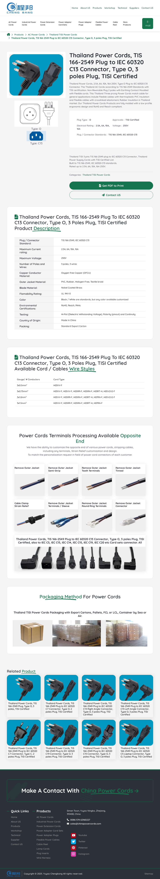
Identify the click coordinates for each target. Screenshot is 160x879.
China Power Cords (110, 790)
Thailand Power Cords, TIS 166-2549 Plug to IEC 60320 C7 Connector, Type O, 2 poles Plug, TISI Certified (60, 707)
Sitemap (149, 873)
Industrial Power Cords (29, 23)
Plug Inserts (43, 853)
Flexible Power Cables (102, 23)
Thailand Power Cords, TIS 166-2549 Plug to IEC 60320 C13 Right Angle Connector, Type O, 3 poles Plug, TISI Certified (98, 709)
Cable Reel (115, 23)
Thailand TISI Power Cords (63, 34)
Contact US (147, 8)
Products (97, 8)
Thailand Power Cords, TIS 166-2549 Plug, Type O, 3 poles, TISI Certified (22, 706)
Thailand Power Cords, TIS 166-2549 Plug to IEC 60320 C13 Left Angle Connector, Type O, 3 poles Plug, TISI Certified (135, 709)
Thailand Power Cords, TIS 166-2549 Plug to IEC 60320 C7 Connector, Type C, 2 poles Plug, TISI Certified (22, 752)
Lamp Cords (43, 848)
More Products (127, 23)
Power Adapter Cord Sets (65, 23)
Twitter (78, 841)
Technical (122, 8)
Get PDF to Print (111, 185)
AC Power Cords (13, 23)
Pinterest (79, 847)
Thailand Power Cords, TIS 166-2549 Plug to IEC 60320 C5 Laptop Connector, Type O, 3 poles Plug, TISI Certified (136, 752)
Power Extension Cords (47, 23)
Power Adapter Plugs (85, 23)
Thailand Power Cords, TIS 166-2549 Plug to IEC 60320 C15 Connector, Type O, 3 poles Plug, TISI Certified (97, 752)
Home (75, 8)
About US (85, 8)
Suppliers (134, 8)
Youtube (79, 835)
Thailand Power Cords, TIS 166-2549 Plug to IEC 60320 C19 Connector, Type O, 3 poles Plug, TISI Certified (60, 752)
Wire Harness (43, 857)
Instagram (80, 854)
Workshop (109, 8)
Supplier (15, 839)
